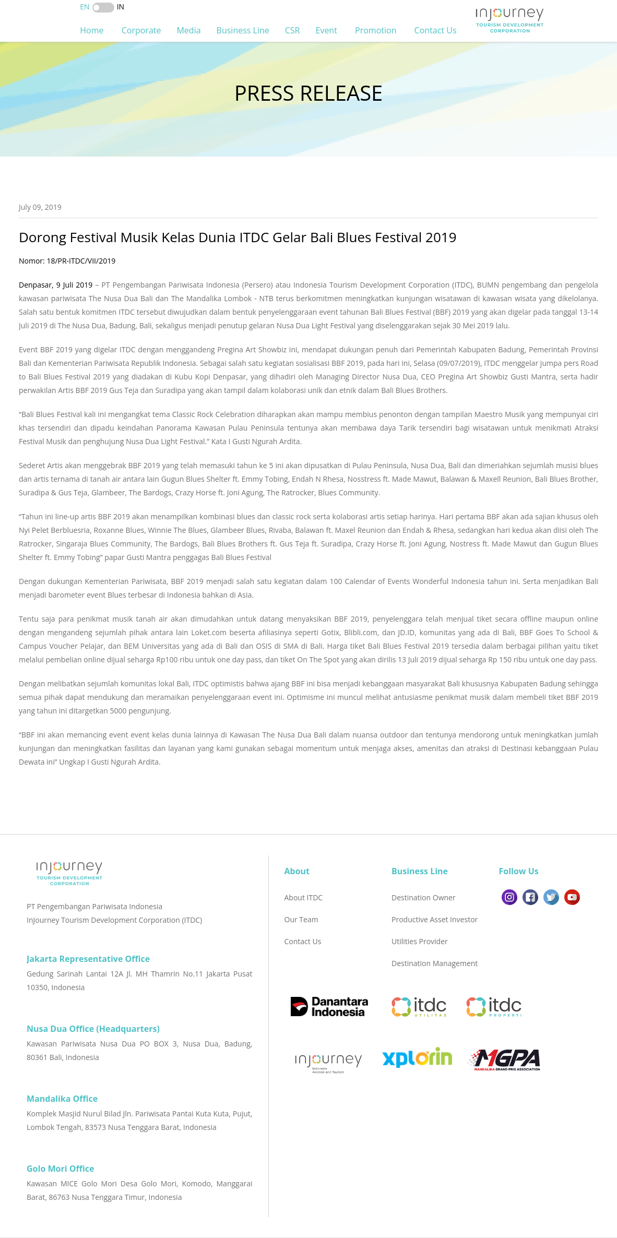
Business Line (243, 30)
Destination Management (434, 963)
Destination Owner (423, 897)
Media (188, 30)
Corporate (141, 30)
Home (92, 30)
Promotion (377, 30)
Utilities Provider (419, 941)
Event (328, 30)
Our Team (301, 919)
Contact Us (436, 30)
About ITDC (303, 897)
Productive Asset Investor (434, 919)
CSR (292, 30)
